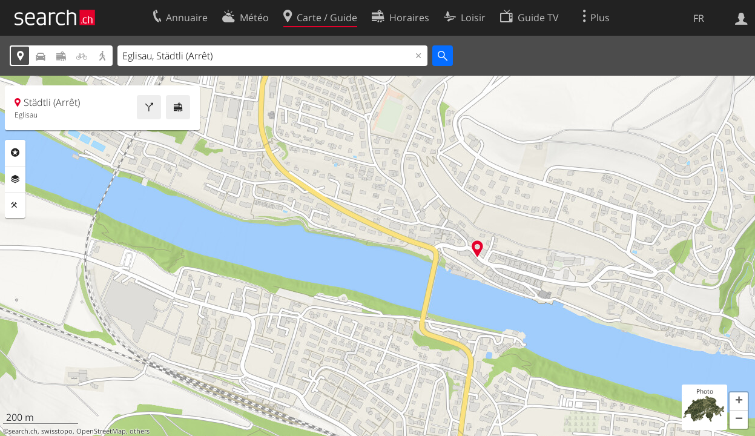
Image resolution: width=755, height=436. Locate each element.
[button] (739, 401)
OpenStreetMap (101, 431)
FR (698, 18)
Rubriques (15, 152)
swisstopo (57, 431)
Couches (15, 179)
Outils (15, 205)
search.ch (23, 431)
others (140, 431)
